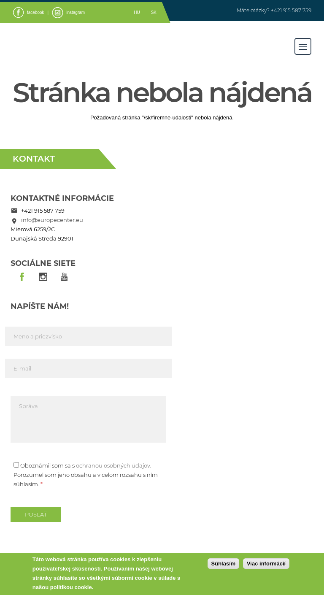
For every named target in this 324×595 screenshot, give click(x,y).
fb (22, 277)
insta (43, 277)
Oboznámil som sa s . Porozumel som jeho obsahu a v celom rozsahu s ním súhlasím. (86, 474)
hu (137, 12)
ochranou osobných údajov (113, 465)
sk (154, 12)
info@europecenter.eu (52, 219)
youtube (64, 277)
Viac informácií (266, 563)
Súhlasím (223, 563)
